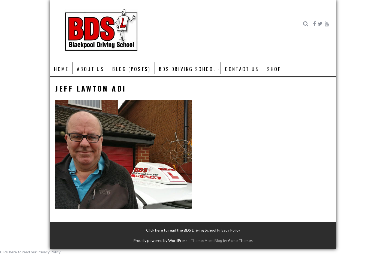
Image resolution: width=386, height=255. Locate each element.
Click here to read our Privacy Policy (30, 252)
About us (90, 68)
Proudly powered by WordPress (160, 240)
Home (61, 68)
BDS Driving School (187, 68)
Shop (274, 68)
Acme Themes (240, 240)
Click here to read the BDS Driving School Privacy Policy (193, 230)
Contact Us (242, 68)
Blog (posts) (131, 68)
